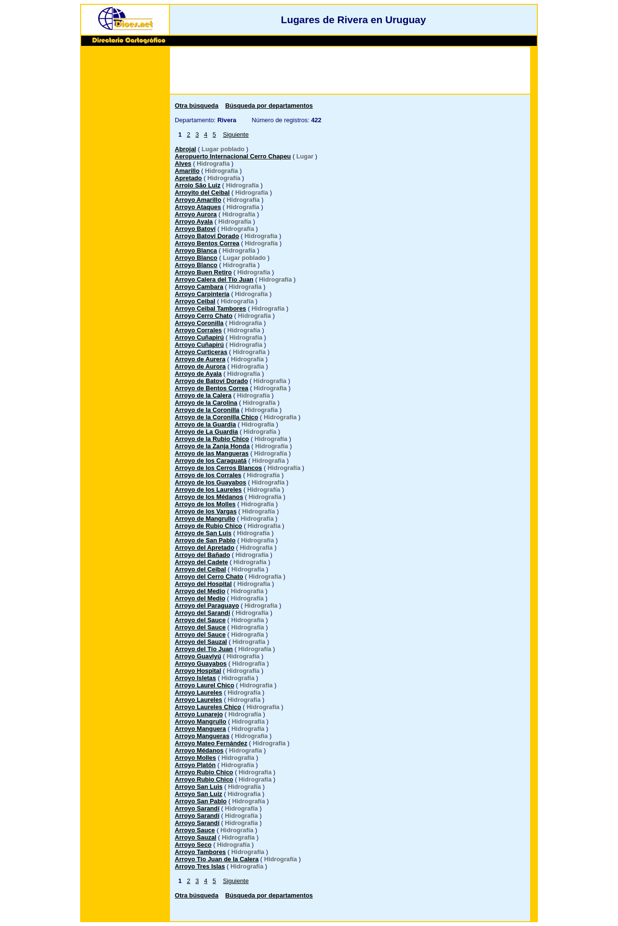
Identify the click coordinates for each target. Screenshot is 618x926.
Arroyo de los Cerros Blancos (218, 467)
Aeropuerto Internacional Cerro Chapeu (233, 156)
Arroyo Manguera (200, 728)
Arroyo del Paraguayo (207, 605)
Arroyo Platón (195, 765)
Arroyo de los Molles (205, 504)
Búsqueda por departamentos (269, 105)
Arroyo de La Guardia (206, 431)
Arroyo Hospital (198, 670)
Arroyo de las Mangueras (212, 453)
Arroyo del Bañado (202, 554)
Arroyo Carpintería (202, 294)
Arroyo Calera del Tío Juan (214, 279)
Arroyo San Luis (199, 786)
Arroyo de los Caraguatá (211, 460)
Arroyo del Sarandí (202, 612)
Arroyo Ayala (194, 221)
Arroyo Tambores (200, 851)
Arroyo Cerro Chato (203, 315)
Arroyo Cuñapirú (199, 337)
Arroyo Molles (195, 757)
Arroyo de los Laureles (208, 489)
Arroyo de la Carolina (206, 402)
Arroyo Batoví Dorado (207, 236)
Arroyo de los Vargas (206, 511)
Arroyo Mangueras (202, 736)
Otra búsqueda (196, 105)
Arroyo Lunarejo (199, 714)
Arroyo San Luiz (198, 794)
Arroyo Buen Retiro (203, 272)
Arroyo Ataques (198, 207)
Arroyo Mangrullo (200, 721)
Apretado (188, 178)
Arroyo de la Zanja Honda (212, 446)
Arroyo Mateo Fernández (211, 743)
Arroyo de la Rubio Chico (212, 438)
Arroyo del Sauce (200, 620)
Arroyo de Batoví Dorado (211, 381)
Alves (183, 163)
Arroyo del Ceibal (200, 569)
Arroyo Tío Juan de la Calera (217, 859)
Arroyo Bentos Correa (207, 243)
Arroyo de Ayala (198, 373)
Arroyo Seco (193, 844)
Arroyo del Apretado (204, 547)
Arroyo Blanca (196, 250)
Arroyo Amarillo (198, 199)
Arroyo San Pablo (200, 801)
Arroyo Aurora (196, 214)
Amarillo (187, 170)
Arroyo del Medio (200, 591)
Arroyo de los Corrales (208, 475)
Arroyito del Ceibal (202, 192)
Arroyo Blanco (196, 257)
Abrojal (185, 149)
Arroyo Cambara (199, 286)
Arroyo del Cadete (201, 562)
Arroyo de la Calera (203, 395)
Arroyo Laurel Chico (204, 685)
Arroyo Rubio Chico (204, 772)
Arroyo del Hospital (203, 583)
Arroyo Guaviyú (198, 656)
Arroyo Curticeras (201, 352)
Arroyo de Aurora (200, 366)
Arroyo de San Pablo (205, 540)
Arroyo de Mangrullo (205, 518)
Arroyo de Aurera (200, 359)
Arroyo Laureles (198, 692)
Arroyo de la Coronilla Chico (216, 417)
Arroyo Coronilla (199, 323)
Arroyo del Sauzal (201, 641)
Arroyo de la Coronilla (207, 409)
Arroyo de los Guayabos (210, 482)
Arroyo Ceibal (195, 301)
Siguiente (236, 134)
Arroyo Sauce (195, 830)
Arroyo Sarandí (197, 808)
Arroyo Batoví (195, 228)
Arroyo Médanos (199, 750)
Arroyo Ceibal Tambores (210, 308)
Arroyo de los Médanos (209, 496)
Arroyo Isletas (195, 678)
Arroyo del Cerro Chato (209, 576)
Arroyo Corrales (198, 330)
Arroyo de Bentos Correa (211, 388)
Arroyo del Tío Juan (204, 649)
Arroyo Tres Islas (200, 866)
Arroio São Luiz (198, 185)
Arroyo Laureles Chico (208, 707)
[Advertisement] (125, 197)
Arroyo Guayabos (200, 663)
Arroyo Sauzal (195, 837)
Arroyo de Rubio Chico (208, 525)
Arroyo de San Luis (203, 533)
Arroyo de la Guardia (205, 424)
